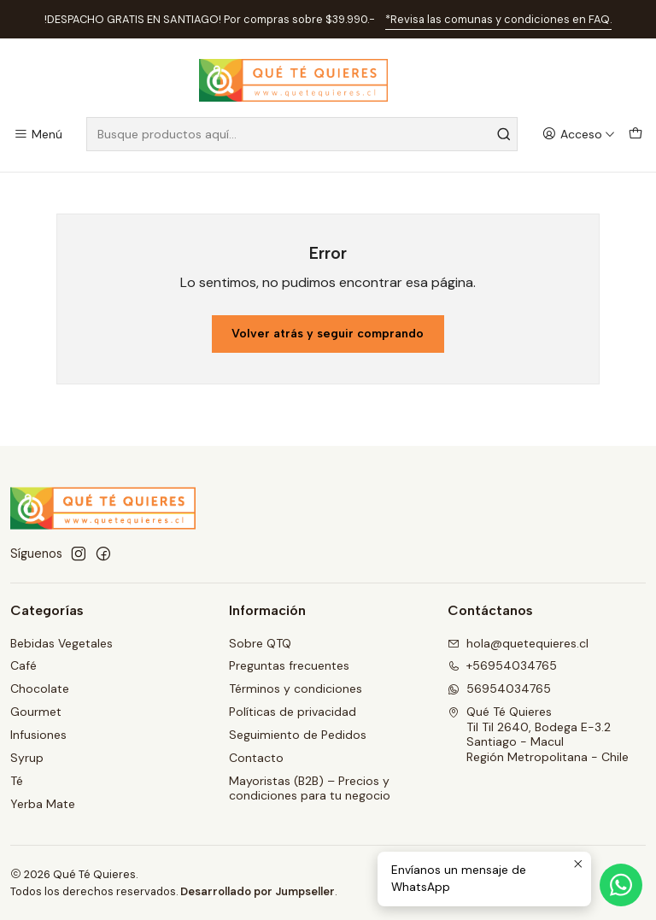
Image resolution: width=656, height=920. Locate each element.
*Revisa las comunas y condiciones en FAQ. (498, 19)
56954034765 (499, 688)
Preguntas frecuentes (289, 665)
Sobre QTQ (260, 643)
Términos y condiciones (295, 688)
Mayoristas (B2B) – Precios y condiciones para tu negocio (309, 788)
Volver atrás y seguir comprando (327, 333)
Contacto (256, 757)
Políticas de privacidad (292, 711)
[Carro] (635, 134)
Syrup (27, 757)
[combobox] (302, 134)
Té (16, 780)
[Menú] (38, 134)
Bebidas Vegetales (61, 643)
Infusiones (38, 734)
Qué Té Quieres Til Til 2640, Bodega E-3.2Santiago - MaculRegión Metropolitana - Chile (538, 734)
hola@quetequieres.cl (518, 643)
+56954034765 (502, 665)
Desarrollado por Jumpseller (257, 891)
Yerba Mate (42, 804)
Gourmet (36, 711)
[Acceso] (578, 134)
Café (23, 665)
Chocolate (39, 688)
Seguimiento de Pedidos (297, 734)
